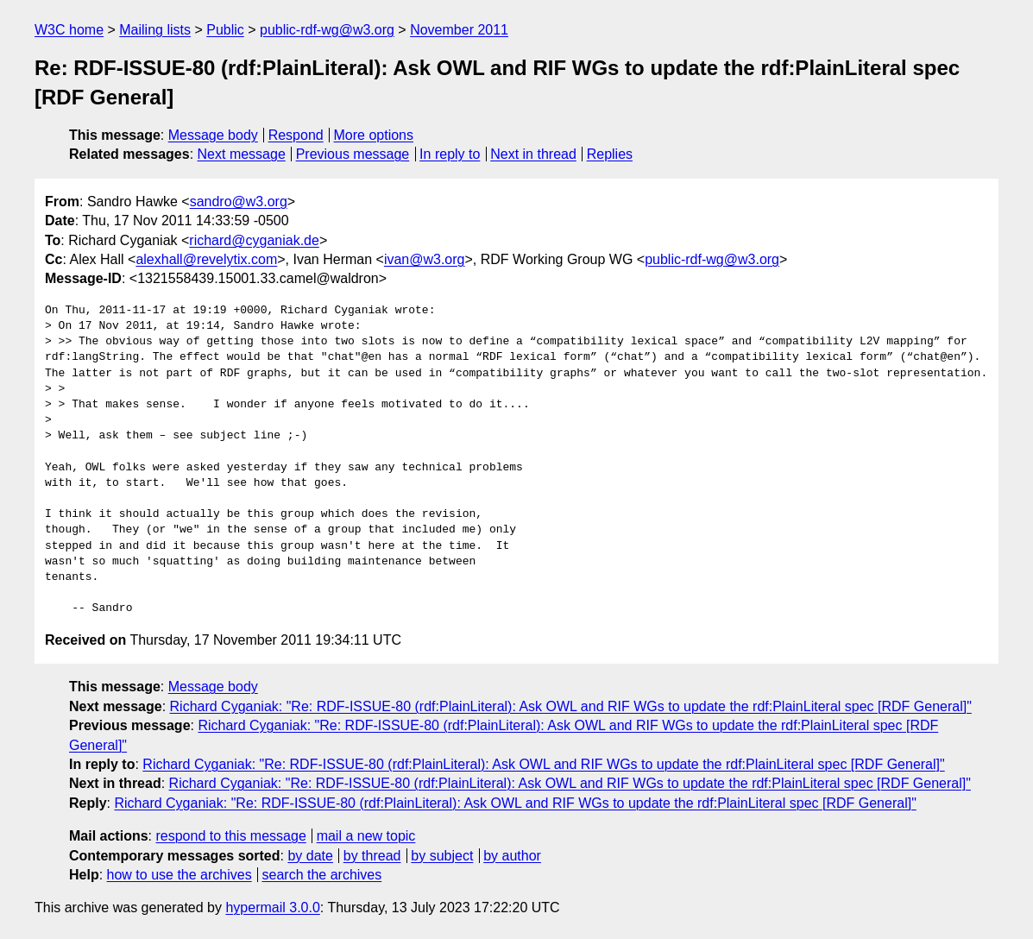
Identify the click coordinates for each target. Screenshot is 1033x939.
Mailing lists (155, 29)
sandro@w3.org (238, 201)
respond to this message (230, 836)
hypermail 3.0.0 (272, 907)
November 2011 (459, 29)
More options (374, 135)
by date (309, 855)
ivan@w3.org (424, 259)
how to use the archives (179, 874)
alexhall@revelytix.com (206, 259)
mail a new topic (366, 836)
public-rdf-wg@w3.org (327, 29)
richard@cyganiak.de (254, 240)
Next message (242, 154)
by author (512, 855)
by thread (372, 855)
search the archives (322, 874)
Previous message (353, 154)
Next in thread (533, 154)
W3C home (69, 29)
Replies (610, 154)
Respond (296, 135)
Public (225, 29)
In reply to (449, 154)
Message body (213, 135)
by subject (442, 855)
